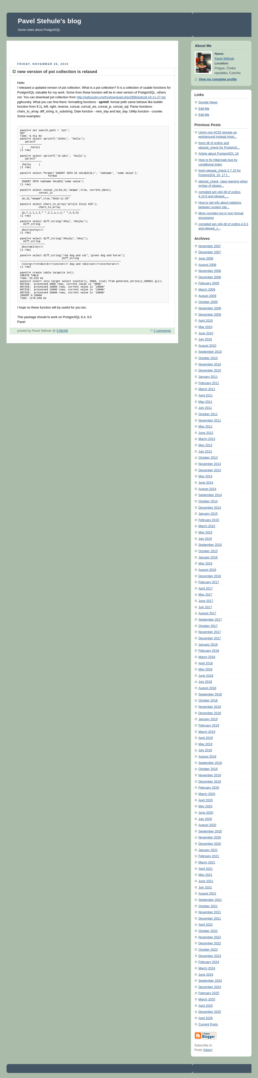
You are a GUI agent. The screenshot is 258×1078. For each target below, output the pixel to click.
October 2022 (207, 931)
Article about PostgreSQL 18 (218, 153)
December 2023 (209, 956)
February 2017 (208, 582)
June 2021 (205, 881)
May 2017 (205, 594)
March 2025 (206, 999)
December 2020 (209, 844)
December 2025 (209, 1012)
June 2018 (205, 675)
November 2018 (209, 707)
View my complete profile (218, 79)
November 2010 (209, 364)
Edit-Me (203, 108)
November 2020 (209, 837)
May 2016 (205, 563)
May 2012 (205, 426)
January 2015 (207, 513)
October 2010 (207, 358)
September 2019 (210, 763)
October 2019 (207, 769)
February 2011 (208, 383)
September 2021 (210, 900)
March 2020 (206, 794)
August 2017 (207, 613)
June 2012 (205, 433)
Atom (207, 1050)
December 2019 (209, 781)
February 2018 (208, 650)
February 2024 (208, 962)
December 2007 (209, 252)
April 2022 (205, 924)
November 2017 (209, 632)
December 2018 (209, 713)
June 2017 (205, 601)
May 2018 (205, 669)
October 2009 (207, 302)
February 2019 (208, 725)
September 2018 (210, 694)
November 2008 (209, 271)
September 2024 (210, 980)
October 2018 (207, 700)
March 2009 (206, 289)
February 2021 (208, 856)
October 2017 (207, 626)
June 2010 (205, 333)
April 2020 (205, 800)
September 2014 (210, 495)
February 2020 (208, 787)
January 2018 (207, 644)
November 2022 (209, 937)
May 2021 (205, 875)
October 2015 (207, 551)
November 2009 (209, 308)
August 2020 (207, 825)
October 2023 (207, 949)
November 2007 (209, 246)
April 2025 (205, 1005)
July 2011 (205, 408)
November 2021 (209, 912)
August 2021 (207, 893)
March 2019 (206, 732)
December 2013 (209, 470)
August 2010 (207, 345)
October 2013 (207, 457)
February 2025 (208, 993)
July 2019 (205, 750)
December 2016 (209, 576)
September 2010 (210, 352)
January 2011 (207, 377)
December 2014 (209, 507)
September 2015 (210, 545)
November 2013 (209, 464)
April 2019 (205, 738)
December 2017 (209, 638)
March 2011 (206, 389)
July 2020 (205, 819)
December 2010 (209, 370)
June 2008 (205, 258)
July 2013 (205, 451)
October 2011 (207, 414)
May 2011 (205, 402)
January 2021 (207, 850)
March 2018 (206, 657)
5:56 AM (62, 331)
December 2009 (209, 314)
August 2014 (207, 489)
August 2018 (207, 688)
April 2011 (205, 395)
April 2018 (205, 663)
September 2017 (210, 619)
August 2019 (207, 756)
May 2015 (205, 532)
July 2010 (205, 339)
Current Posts (208, 1024)
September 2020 (210, 831)
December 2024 (209, 987)
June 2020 (205, 812)
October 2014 (207, 501)
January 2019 (207, 719)
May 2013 (205, 445)
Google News (207, 102)
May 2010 (205, 327)
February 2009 (208, 283)
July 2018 (205, 682)
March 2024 (206, 968)
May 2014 (205, 476)
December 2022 (209, 943)
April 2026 (205, 1018)
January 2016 (207, 557)
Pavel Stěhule (224, 58)
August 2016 (207, 570)
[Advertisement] (92, 50)
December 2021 (209, 918)
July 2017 (205, 607)
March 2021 (206, 862)
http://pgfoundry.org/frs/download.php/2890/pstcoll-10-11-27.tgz (121, 97)
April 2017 (205, 588)
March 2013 (206, 439)
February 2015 (208, 520)
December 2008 (209, 277)
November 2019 (209, 775)
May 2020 (205, 806)
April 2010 (205, 320)
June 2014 (205, 482)
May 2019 (205, 744)
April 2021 (205, 869)
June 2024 (205, 974)
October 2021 (207, 906)
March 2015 (206, 526)
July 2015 (205, 539)
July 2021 (205, 887)
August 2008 (207, 265)
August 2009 (207, 296)
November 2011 (209, 420)
